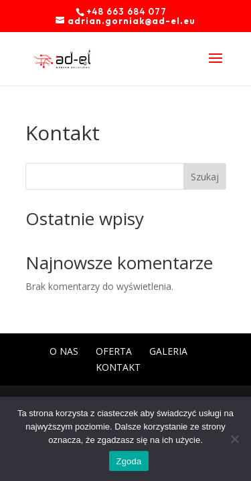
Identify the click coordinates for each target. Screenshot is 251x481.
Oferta (114, 351)
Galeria (168, 351)
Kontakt (118, 367)
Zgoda (128, 461)
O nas (64, 351)
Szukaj (205, 176)
